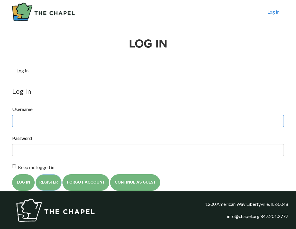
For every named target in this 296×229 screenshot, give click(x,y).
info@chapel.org (243, 216)
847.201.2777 (274, 216)
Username (22, 109)
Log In (273, 16)
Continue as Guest (135, 182)
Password (22, 138)
